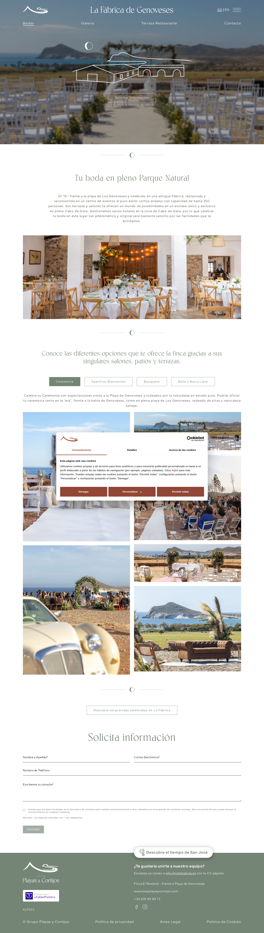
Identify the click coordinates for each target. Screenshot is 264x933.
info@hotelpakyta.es (181, 873)
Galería (87, 23)
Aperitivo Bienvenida (108, 381)
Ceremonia (64, 381)
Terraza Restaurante (159, 23)
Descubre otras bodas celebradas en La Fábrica (132, 710)
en (227, 9)
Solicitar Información (132, 98)
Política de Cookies (224, 922)
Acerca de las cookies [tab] (182, 450)
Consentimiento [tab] (81, 450)
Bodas (28, 23)
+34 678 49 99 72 (147, 899)
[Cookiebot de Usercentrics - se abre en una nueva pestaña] (189, 438)
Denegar (83, 491)
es (220, 9)
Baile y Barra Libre (193, 381)
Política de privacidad (114, 922)
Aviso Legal (170, 922)
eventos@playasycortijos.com (156, 891)
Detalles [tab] (132, 450)
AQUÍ (175, 470)
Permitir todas (180, 491)
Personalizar (132, 491)
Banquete (152, 381)
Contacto (232, 23)
